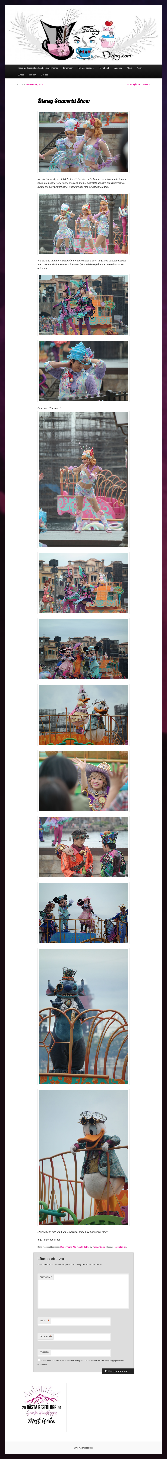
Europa (21, 75)
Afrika (129, 68)
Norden (32, 75)
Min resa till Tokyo (81, 1247)
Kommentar (46, 1277)
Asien (139, 68)
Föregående (133, 84)
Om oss (44, 75)
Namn (44, 1321)
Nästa (146, 84)
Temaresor (67, 68)
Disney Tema (66, 1247)
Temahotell (104, 68)
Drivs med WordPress (83, 1448)
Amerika (118, 68)
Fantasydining (99, 1247)
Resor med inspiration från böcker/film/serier (38, 68)
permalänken (120, 1247)
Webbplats (44, 1352)
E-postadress (46, 1336)
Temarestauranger (86, 68)
